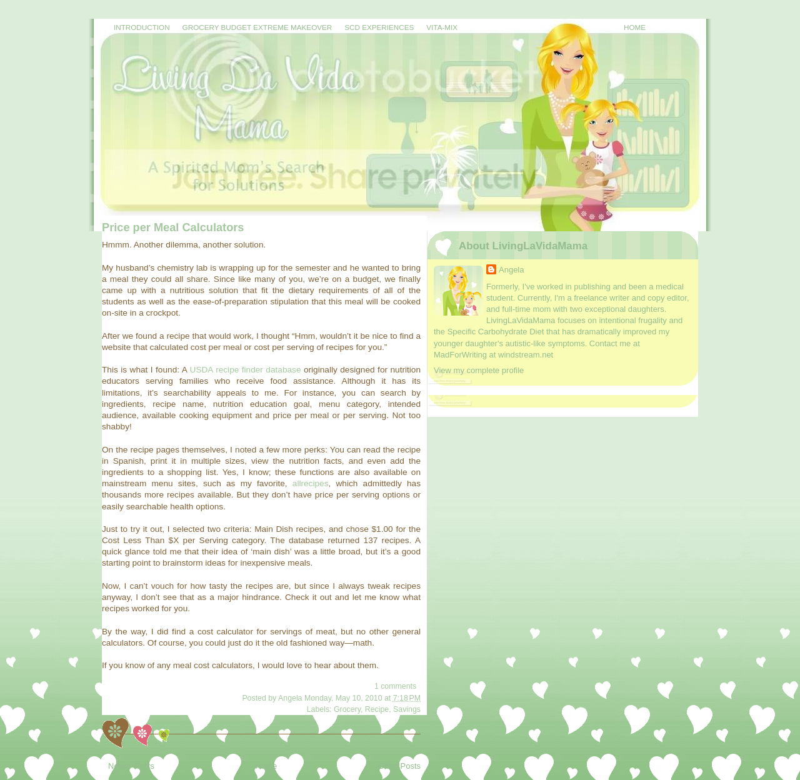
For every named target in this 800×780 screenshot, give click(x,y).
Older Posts (399, 766)
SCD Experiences (379, 27)
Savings (407, 709)
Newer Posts (131, 766)
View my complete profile (479, 370)
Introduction (142, 27)
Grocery (347, 709)
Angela (511, 269)
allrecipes (310, 483)
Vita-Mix (442, 27)
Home (635, 27)
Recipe (377, 709)
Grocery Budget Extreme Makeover (257, 27)
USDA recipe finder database (245, 369)
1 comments (395, 686)
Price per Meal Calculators (173, 227)
